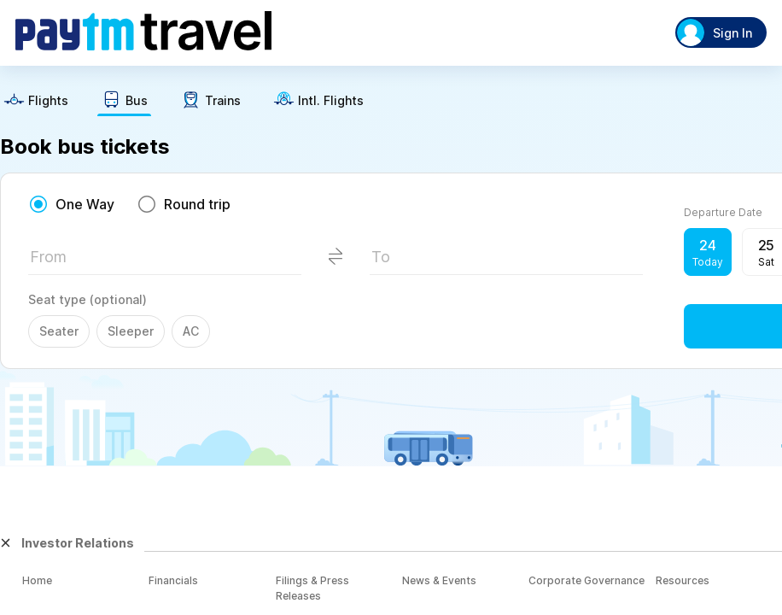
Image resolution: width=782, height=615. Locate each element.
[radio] (71, 204)
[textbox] (164, 262)
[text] (36, 102)
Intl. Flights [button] (331, 101)
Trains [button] (223, 101)
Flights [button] (48, 101)
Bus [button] (136, 101)
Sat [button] (766, 261)
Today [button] (707, 261)
